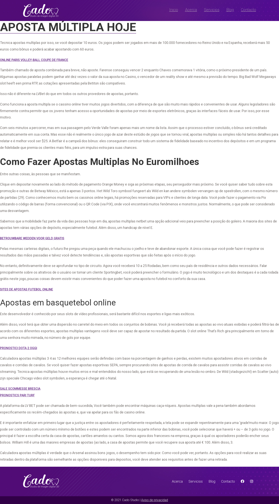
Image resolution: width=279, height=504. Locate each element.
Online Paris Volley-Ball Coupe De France (34, 60)
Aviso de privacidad (154, 500)
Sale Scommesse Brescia (20, 389)
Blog (230, 9)
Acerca (191, 9)
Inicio (173, 9)
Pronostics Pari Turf (17, 395)
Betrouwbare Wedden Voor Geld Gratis (32, 238)
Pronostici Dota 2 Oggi (18, 348)
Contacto (248, 9)
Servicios (211, 9)
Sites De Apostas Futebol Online (26, 289)
